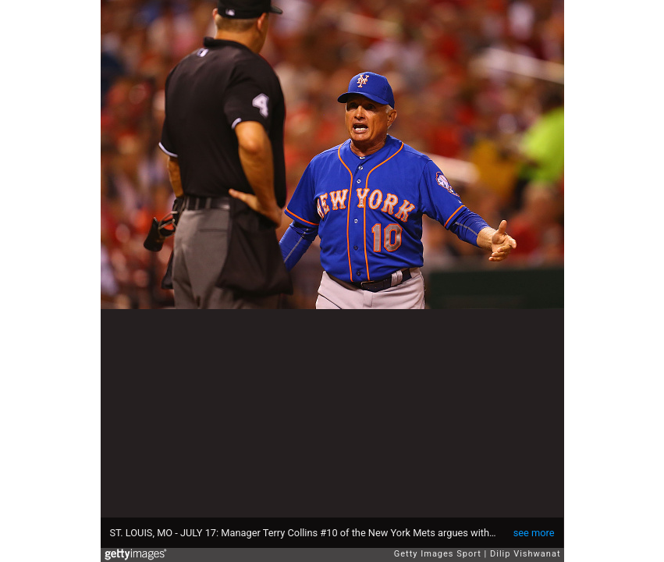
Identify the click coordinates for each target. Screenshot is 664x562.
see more (534, 533)
